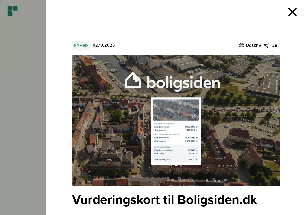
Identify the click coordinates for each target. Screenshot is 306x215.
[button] (292, 12)
